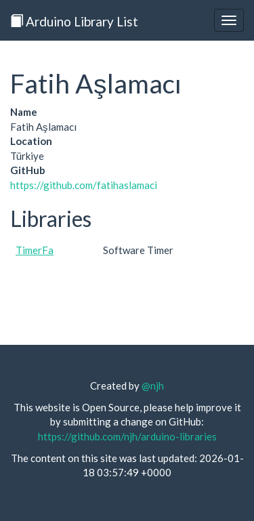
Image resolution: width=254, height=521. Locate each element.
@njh (153, 385)
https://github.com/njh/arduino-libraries (127, 436)
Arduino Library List (74, 21)
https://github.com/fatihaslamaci (83, 185)
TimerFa (35, 250)
